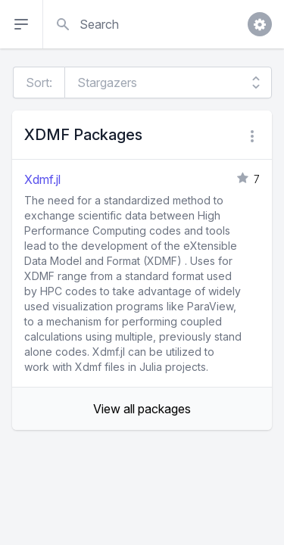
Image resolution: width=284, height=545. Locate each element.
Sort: (39, 82)
